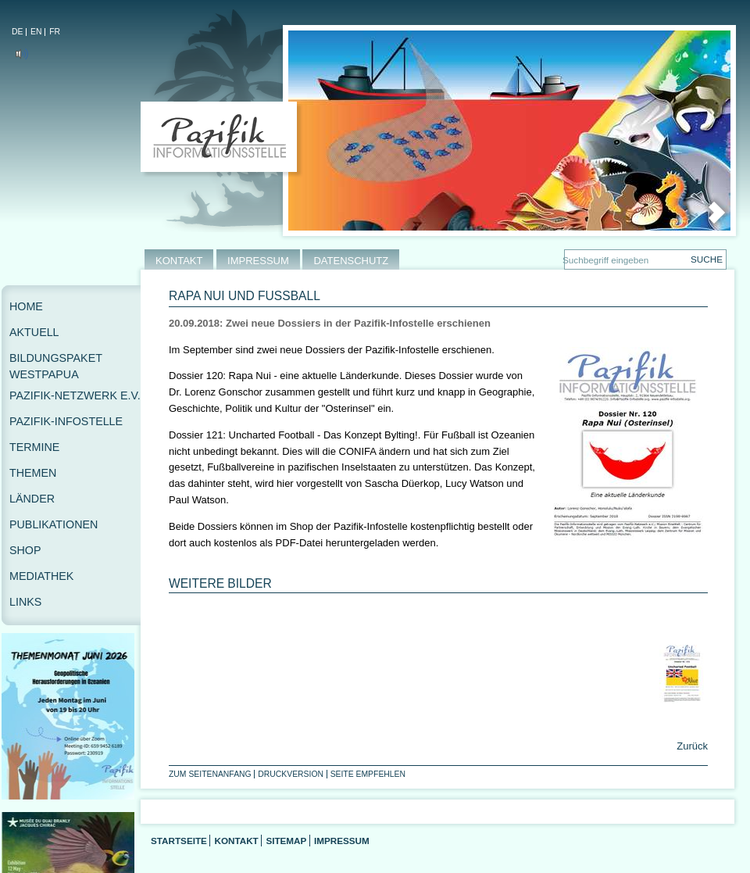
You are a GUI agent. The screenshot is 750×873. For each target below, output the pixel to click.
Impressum (342, 840)
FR (54, 31)
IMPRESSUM (258, 261)
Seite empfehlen (367, 774)
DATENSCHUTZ (350, 261)
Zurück (691, 746)
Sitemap (286, 840)
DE (17, 31)
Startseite (179, 840)
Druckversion (290, 774)
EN (35, 31)
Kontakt (236, 840)
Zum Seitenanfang (210, 774)
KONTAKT (178, 261)
